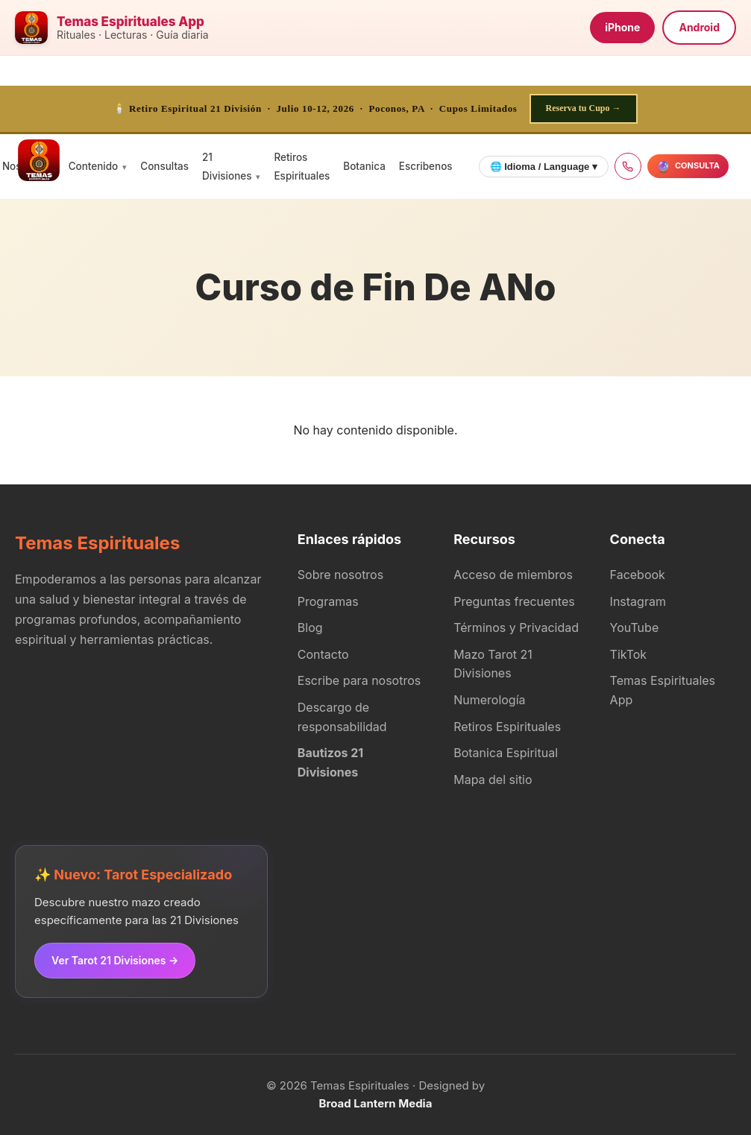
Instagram (638, 601)
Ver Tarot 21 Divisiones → (114, 960)
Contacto (323, 654)
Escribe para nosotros (359, 680)
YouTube (634, 627)
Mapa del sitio (492, 779)
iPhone (622, 27)
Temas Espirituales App (662, 690)
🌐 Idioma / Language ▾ (543, 166)
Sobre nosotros (340, 574)
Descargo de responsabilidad (342, 717)
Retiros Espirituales (507, 726)
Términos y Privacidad (516, 627)
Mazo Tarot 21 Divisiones (492, 664)
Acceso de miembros (513, 574)
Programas (328, 601)
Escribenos (426, 166)
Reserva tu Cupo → (583, 108)
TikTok (628, 654)
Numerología (489, 699)
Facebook (637, 574)
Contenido (94, 166)
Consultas (164, 166)
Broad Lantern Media (376, 1103)
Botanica (364, 166)
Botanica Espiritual (505, 752)
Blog (310, 627)
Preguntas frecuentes (514, 601)
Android (699, 27)
